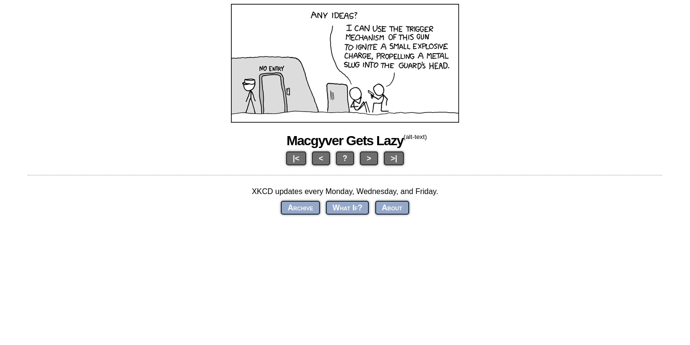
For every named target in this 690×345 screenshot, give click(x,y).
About (392, 208)
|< (296, 158)
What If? (347, 208)
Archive (300, 208)
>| (394, 158)
